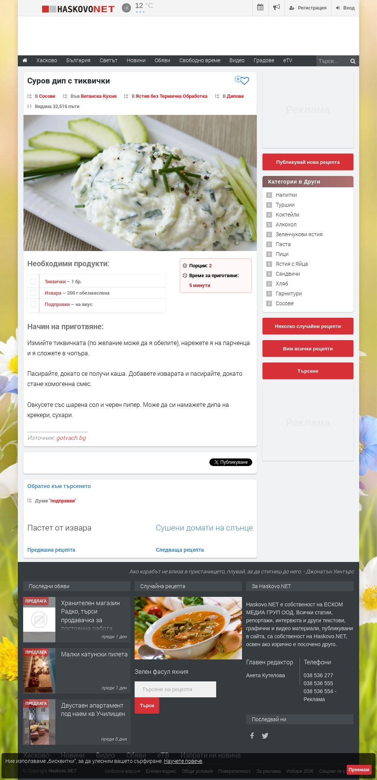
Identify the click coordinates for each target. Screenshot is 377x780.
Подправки (58, 304)
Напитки (286, 194)
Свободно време (199, 60)
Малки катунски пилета (94, 654)
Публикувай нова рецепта (307, 162)
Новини (136, 60)
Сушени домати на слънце (204, 527)
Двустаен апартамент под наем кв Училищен (93, 709)
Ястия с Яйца (292, 263)
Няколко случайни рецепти (308, 326)
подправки (62, 500)
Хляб (282, 283)
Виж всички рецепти (308, 349)
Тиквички (56, 281)
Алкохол (286, 224)
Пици (282, 253)
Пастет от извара (59, 527)
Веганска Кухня (98, 96)
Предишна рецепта (51, 549)
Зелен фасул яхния (161, 671)
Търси (147, 705)
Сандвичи (288, 273)
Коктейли (287, 214)
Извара (54, 292)
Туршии (285, 204)
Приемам (359, 769)
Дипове (235, 96)
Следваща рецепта (180, 549)
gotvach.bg (71, 437)
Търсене (308, 371)
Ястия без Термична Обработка (171, 96)
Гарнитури (289, 293)
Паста (283, 244)
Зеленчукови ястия (299, 234)
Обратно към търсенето (59, 486)
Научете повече (183, 760)
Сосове (47, 96)
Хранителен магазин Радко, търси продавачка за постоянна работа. (90, 615)
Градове (264, 60)
